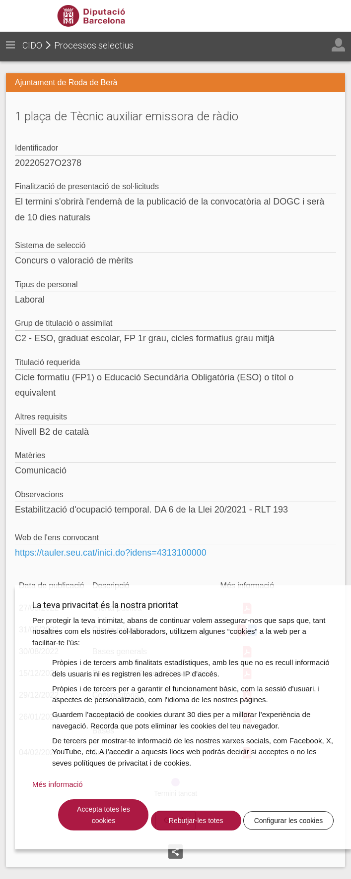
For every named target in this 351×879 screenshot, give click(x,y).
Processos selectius (94, 45)
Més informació (57, 784)
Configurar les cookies (288, 821)
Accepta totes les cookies (103, 815)
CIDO (32, 45)
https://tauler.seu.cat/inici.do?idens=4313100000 (111, 553)
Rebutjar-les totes (196, 821)
